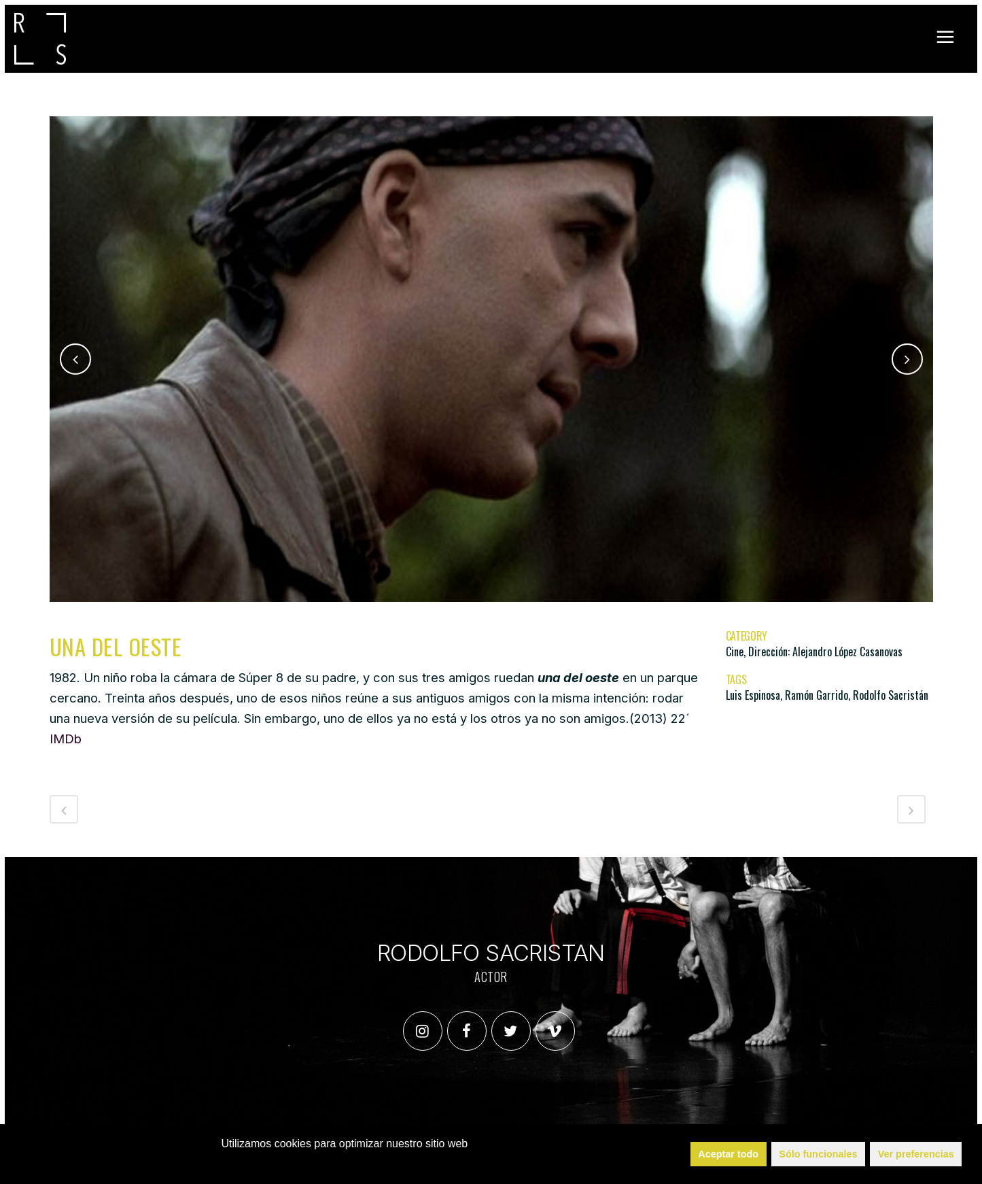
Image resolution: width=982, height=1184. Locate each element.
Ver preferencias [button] (916, 1154)
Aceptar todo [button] (728, 1154)
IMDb (66, 738)
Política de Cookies (351, 1162)
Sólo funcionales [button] (818, 1154)
